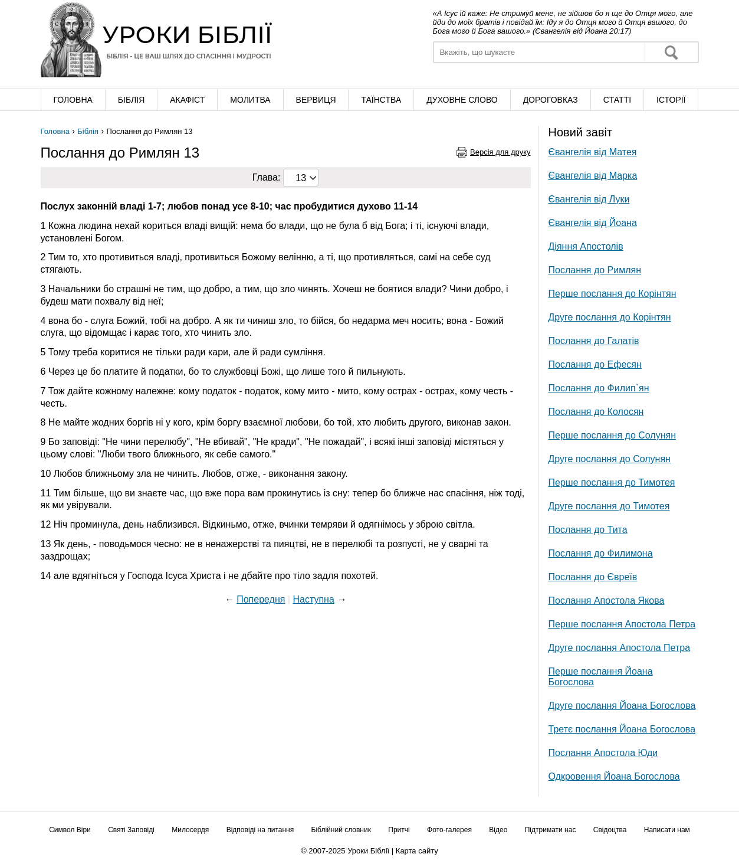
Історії (670, 99)
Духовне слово (461, 99)
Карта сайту (417, 850)
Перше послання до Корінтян (612, 294)
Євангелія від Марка (593, 176)
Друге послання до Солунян (609, 459)
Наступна (313, 599)
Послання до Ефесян (595, 364)
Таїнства (381, 99)
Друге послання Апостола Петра (619, 648)
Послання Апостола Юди (603, 753)
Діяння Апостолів (585, 246)
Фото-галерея (449, 830)
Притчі (398, 830)
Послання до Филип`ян (598, 388)
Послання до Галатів (593, 341)
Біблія (131, 99)
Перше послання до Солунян (612, 435)
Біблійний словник (341, 830)
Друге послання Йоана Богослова (622, 706)
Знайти (671, 52)
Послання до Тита (588, 530)
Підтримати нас (550, 830)
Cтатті (617, 99)
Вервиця (316, 99)
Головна (72, 99)
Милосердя (190, 830)
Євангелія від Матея (592, 152)
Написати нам (667, 830)
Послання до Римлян (595, 270)
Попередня (261, 599)
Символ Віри (70, 830)
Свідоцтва (610, 830)
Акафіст (187, 99)
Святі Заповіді (131, 830)
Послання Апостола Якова (606, 601)
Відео (498, 830)
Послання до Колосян (596, 412)
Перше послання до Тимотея (611, 482)
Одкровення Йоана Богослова (614, 776)
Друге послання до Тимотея (609, 506)
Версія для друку (500, 152)
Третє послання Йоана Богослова (622, 729)
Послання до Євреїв (593, 577)
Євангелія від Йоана (592, 223)
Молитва (250, 99)
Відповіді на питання (260, 830)
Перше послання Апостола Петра (622, 624)
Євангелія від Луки (589, 199)
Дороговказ (550, 99)
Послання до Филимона (600, 553)
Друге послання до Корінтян (609, 317)
